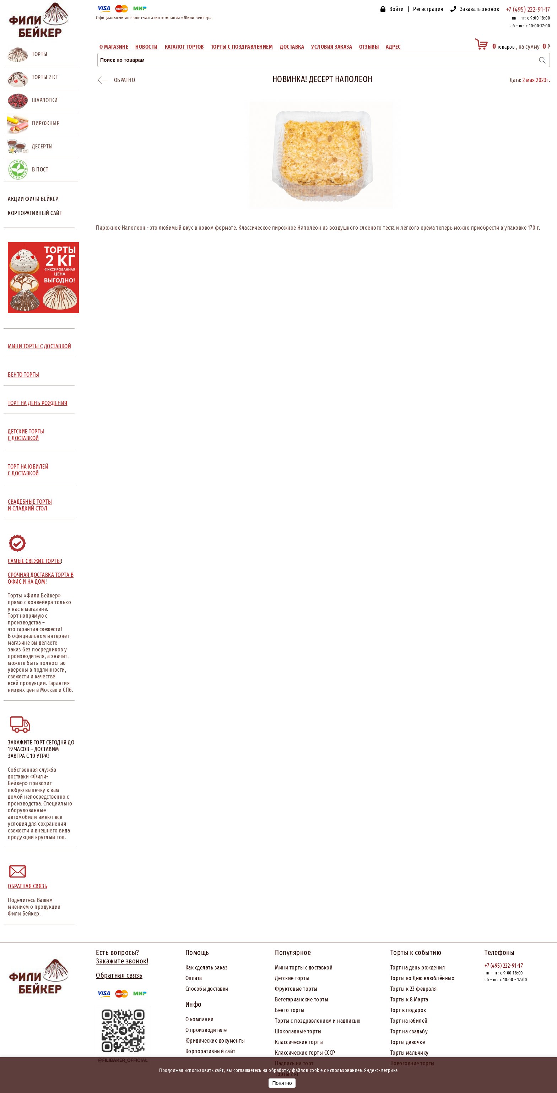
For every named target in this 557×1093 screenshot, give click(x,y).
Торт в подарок (408, 1010)
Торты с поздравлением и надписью (317, 1020)
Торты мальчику (409, 1052)
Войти (396, 9)
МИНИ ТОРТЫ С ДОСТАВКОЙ (39, 346)
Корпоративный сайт (35, 213)
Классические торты (299, 1042)
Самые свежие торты (34, 561)
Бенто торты (290, 1010)
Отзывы (369, 46)
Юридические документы (215, 1040)
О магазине (113, 46)
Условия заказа (331, 46)
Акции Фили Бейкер (33, 199)
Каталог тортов (184, 46)
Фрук (281, 988)
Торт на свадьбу (409, 1031)
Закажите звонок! (122, 961)
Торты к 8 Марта (409, 999)
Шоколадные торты (298, 1031)
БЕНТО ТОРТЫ (23, 374)
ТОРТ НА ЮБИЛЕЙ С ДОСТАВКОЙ (28, 470)
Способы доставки (206, 988)
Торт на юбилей (409, 1020)
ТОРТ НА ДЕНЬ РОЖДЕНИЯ (37, 403)
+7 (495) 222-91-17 (528, 9)
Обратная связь (27, 886)
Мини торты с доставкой (303, 967)
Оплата (193, 978)
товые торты (302, 988)
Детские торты (292, 978)
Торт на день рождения (417, 967)
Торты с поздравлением (242, 46)
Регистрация (428, 9)
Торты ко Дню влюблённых (422, 978)
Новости (146, 46)
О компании (199, 1019)
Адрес (393, 46)
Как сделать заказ (206, 967)
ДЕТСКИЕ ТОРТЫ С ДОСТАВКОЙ (26, 435)
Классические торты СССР (305, 1052)
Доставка (292, 46)
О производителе (206, 1030)
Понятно (282, 1083)
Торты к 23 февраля (413, 988)
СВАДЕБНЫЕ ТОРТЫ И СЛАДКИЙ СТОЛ (30, 505)
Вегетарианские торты (301, 999)
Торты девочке (407, 1042)
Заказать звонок (479, 9)
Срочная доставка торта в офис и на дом (41, 578)
